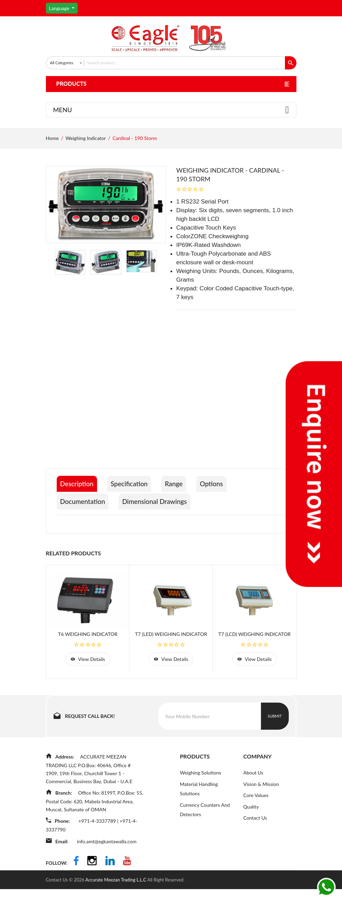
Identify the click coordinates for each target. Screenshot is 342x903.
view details (87, 676)
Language (60, 8)
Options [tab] (223, 502)
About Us (253, 790)
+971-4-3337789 (99, 837)
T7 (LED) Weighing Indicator (171, 650)
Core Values (255, 813)
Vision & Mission (261, 802)
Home (52, 156)
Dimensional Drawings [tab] (161, 518)
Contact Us (255, 836)
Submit (275, 733)
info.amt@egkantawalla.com (108, 857)
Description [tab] (78, 502)
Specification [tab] (134, 502)
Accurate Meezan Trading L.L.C (116, 893)
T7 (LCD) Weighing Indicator (254, 650)
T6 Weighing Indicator (87, 650)
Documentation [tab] (84, 518)
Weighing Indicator (85, 156)
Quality (251, 825)
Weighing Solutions (200, 790)
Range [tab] (182, 502)
